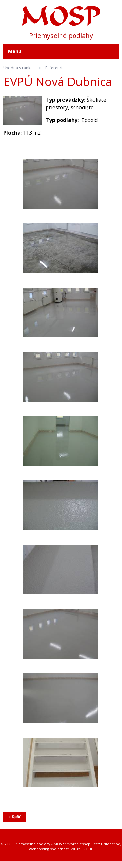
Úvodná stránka (18, 67)
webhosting (39, 848)
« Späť (14, 817)
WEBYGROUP (82, 848)
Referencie (55, 67)
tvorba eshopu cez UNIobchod (93, 844)
